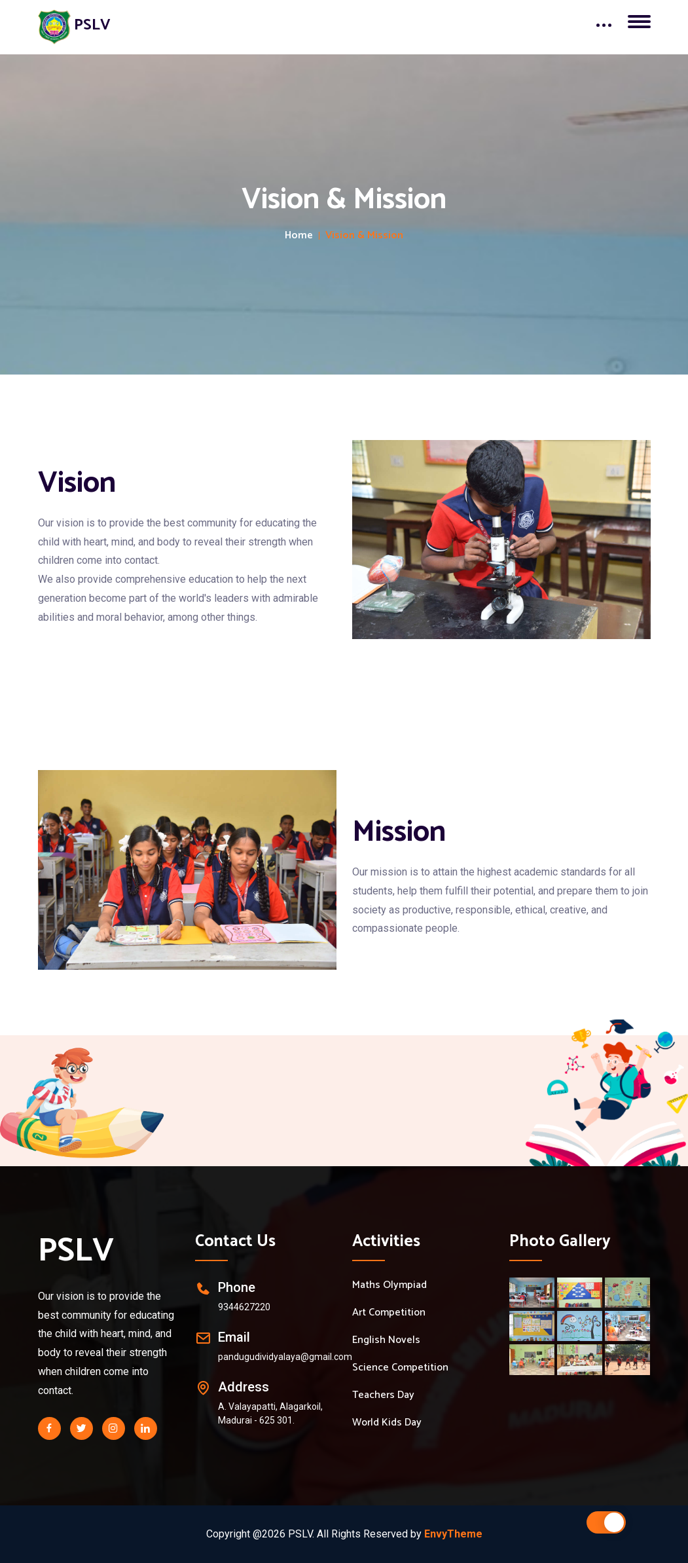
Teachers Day (383, 1395)
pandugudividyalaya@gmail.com (285, 1357)
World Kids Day (387, 1423)
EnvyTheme (453, 1534)
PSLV (76, 1251)
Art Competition (388, 1313)
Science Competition (400, 1368)
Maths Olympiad (389, 1285)
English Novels (386, 1340)
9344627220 (244, 1307)
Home (299, 236)
